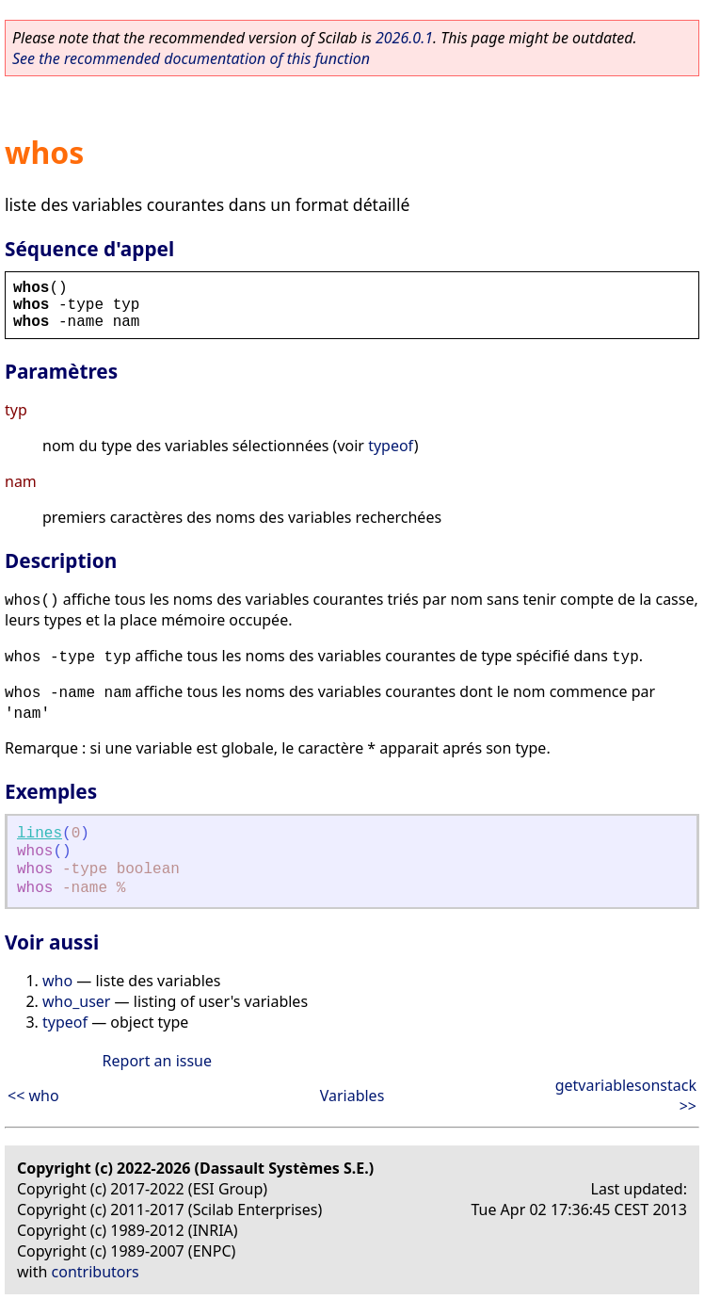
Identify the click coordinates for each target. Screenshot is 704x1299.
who (57, 980)
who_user (76, 1001)
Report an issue (157, 1060)
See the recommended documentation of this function (191, 58)
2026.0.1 (404, 37)
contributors (95, 1271)
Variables (352, 1095)
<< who (33, 1095)
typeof (391, 445)
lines (39, 833)
